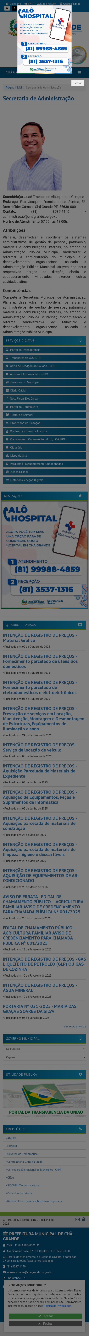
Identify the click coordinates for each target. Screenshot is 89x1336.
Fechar (78, 83)
